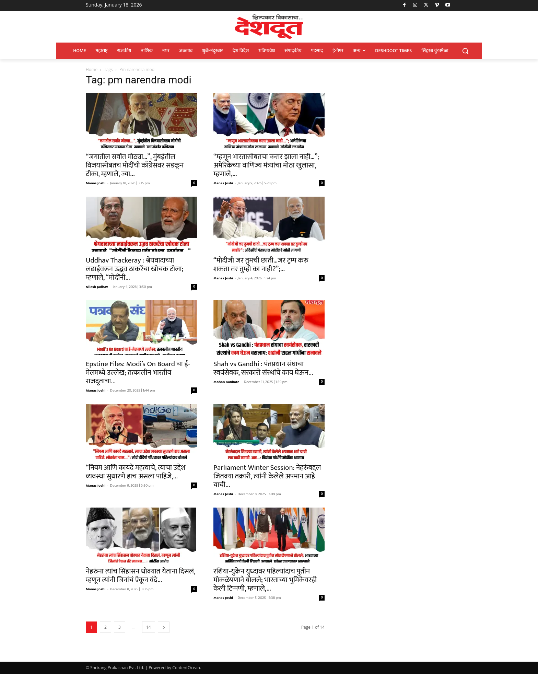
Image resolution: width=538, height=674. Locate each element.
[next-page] (163, 627)
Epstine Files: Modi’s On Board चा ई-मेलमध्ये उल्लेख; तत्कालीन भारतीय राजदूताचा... (138, 372)
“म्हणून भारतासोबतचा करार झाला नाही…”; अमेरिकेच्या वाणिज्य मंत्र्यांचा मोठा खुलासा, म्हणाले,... (266, 165)
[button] (465, 51)
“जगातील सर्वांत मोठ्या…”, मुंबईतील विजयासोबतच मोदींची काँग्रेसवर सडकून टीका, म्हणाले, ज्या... (135, 165)
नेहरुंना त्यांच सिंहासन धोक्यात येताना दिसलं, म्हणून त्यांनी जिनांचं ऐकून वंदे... (140, 575)
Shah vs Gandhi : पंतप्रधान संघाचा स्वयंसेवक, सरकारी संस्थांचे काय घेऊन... (263, 368)
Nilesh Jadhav (97, 287)
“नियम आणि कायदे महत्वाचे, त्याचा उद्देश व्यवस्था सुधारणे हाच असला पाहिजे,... (136, 472)
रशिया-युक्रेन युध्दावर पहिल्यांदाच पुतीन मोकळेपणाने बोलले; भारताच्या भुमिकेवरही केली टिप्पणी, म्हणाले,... (265, 579)
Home (91, 69)
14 (148, 627)
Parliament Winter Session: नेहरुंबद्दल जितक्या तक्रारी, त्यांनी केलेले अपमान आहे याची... (267, 476)
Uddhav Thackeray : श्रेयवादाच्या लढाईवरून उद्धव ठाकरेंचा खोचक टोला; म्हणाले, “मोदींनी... (134, 268)
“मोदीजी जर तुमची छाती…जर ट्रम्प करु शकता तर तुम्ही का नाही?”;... (260, 264)
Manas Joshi (95, 183)
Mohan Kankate (226, 382)
